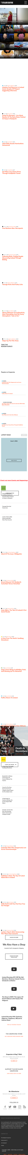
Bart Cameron (10, 113)
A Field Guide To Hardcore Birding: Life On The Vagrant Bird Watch (7, 801)
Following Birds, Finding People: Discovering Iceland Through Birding (12, 257)
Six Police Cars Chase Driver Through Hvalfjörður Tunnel (11, 172)
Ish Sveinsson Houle (12, 226)
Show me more (14, 937)
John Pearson (8, 636)
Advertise (10, 1154)
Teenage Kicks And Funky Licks (12, 284)
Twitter (9, 1107)
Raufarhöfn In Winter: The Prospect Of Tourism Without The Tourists (7, 778)
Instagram (19, 1107)
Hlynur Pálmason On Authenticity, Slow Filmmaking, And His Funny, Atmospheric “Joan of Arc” (21, 30)
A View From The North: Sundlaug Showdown (8, 767)
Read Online (14, 460)
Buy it (14, 1060)
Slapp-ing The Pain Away (10, 341)
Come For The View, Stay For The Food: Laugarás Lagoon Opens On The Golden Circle (7, 789)
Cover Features (7, 402)
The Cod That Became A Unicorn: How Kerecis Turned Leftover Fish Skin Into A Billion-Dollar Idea (7, 39)
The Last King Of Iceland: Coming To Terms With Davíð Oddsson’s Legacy (21, 39)
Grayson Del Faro (10, 608)
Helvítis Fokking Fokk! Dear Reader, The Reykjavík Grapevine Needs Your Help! (7, 30)
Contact (15, 1154)
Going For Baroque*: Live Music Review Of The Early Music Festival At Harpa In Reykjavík (13, 117)
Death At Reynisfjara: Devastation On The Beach (22, 750)
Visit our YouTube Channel (14, 1024)
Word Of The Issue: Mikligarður (11, 554)
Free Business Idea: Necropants (12, 228)
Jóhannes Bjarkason (10, 85)
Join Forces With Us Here (14, 1073)
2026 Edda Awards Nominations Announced (13, 144)
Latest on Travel (9, 764)
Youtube (15, 1107)
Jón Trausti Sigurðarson (11, 552)
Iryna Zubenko (9, 141)
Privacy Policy (22, 1154)
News (4, 381)
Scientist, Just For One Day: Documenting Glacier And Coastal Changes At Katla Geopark (7, 812)
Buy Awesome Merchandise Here (14, 1036)
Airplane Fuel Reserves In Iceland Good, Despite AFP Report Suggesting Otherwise (13, 88)
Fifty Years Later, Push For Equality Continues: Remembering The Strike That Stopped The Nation (7, 750)
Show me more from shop (14, 956)
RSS (24, 1107)
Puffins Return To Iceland (7, 393)
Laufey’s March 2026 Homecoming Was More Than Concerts (7, 518)
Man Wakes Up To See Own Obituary (10, 414)
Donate (14, 1097)
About (5, 1154)
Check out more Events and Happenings (14, 480)
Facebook (5, 1107)
